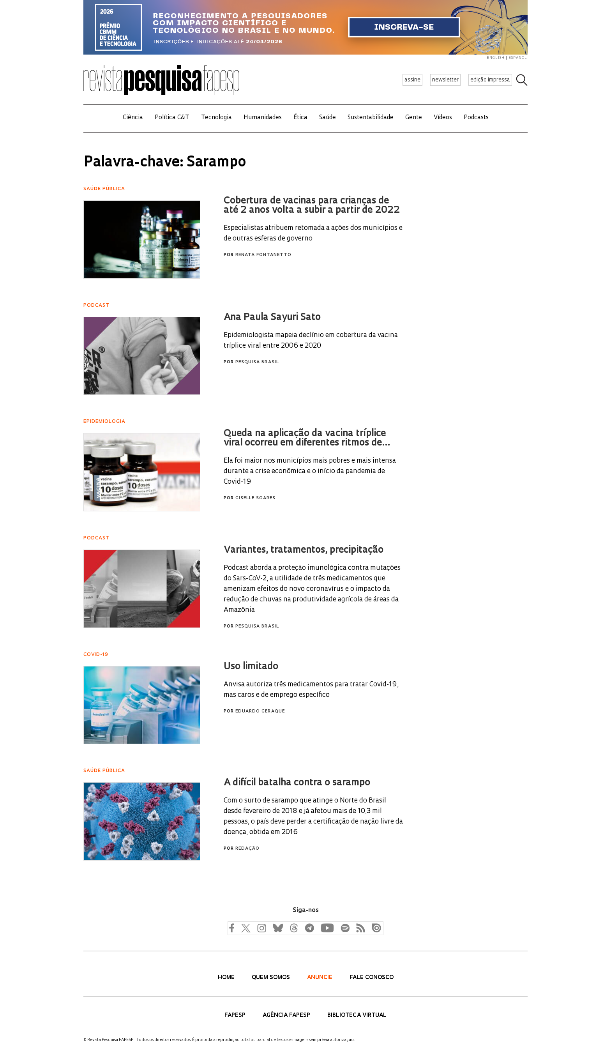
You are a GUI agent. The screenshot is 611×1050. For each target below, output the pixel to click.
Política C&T (172, 118)
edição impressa (490, 80)
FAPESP (235, 1015)
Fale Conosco (372, 978)
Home (227, 978)
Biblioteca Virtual (357, 1015)
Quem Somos (271, 978)
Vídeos (443, 118)
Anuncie (320, 978)
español (518, 58)
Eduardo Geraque (260, 711)
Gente (413, 118)
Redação (247, 849)
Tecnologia (216, 118)
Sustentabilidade (371, 118)
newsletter (445, 80)
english (496, 58)
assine (412, 80)
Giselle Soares (255, 498)
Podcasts (476, 118)
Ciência (133, 118)
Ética (300, 118)
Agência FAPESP (287, 1015)
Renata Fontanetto (263, 255)
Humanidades (263, 118)
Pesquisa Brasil (257, 362)
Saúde (327, 118)
